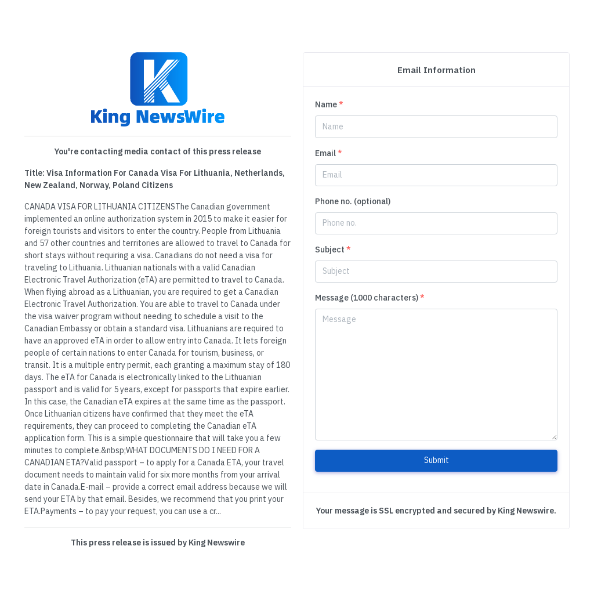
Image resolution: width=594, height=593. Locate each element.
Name (329, 104)
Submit (436, 460)
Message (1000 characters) (370, 297)
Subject (333, 249)
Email (328, 153)
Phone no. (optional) (352, 201)
